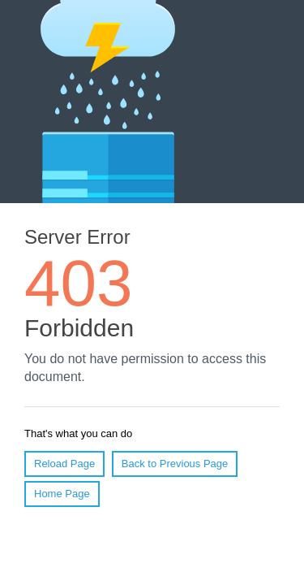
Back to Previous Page (175, 463)
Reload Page (64, 463)
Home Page (62, 494)
